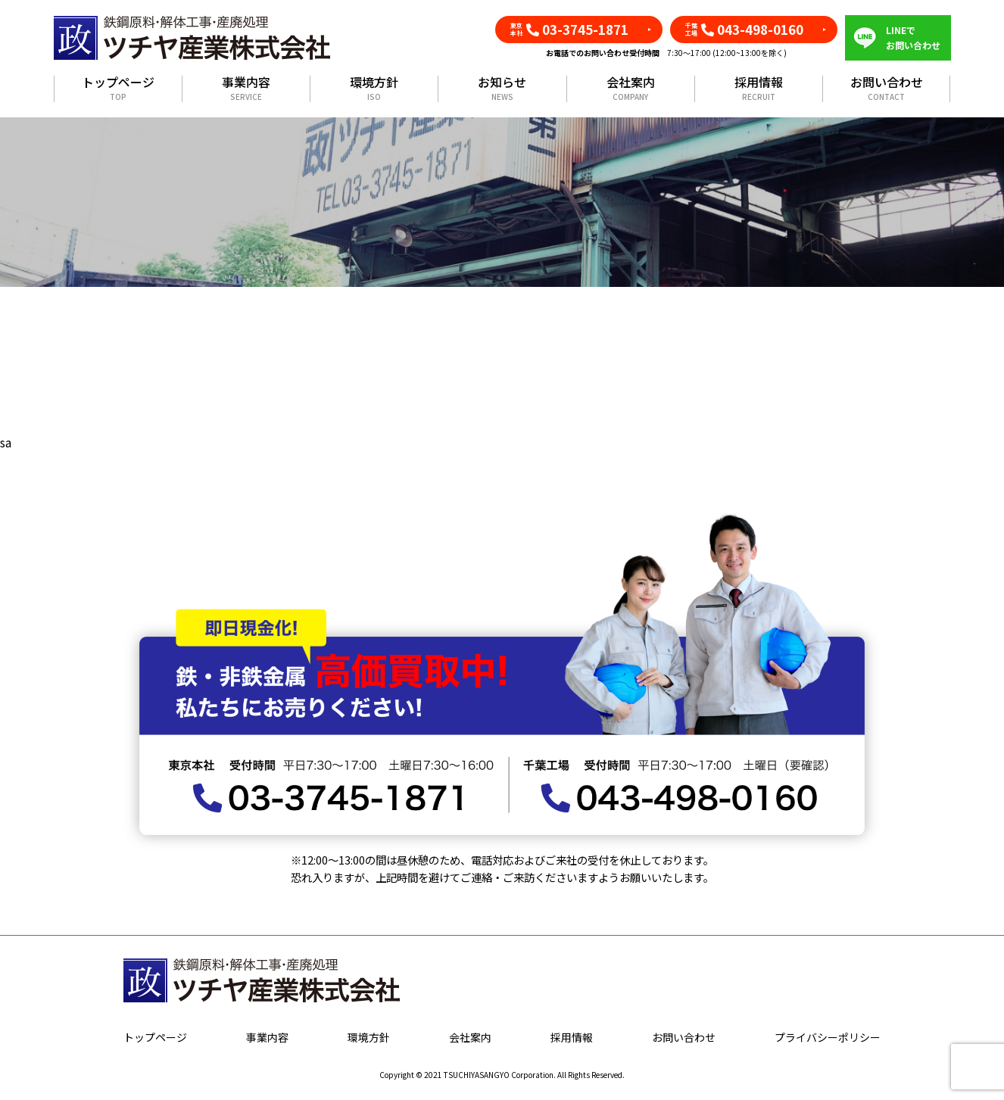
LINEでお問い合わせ (913, 37)
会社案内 (630, 89)
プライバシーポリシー (828, 1037)
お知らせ (502, 89)
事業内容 (246, 89)
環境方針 (374, 89)
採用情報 (758, 89)
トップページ (118, 89)
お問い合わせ (886, 89)
